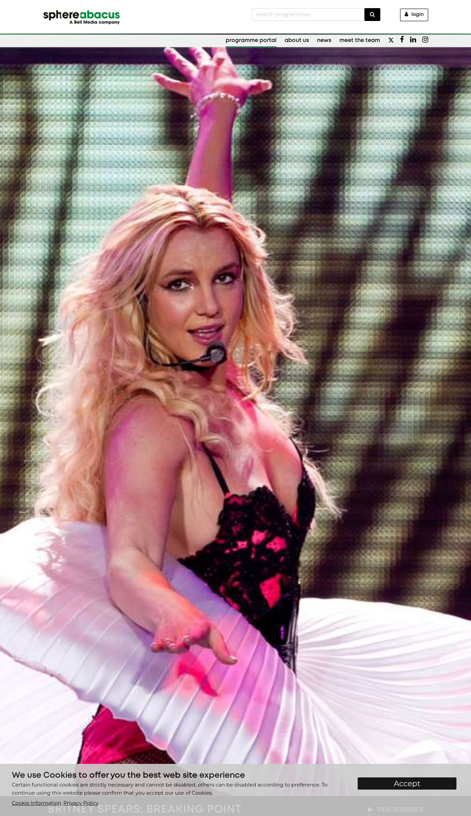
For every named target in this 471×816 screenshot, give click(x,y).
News (324, 40)
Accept (407, 783)
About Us (297, 40)
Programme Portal (251, 40)
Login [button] (414, 14)
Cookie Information (36, 803)
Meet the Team (359, 40)
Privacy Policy (80, 803)
